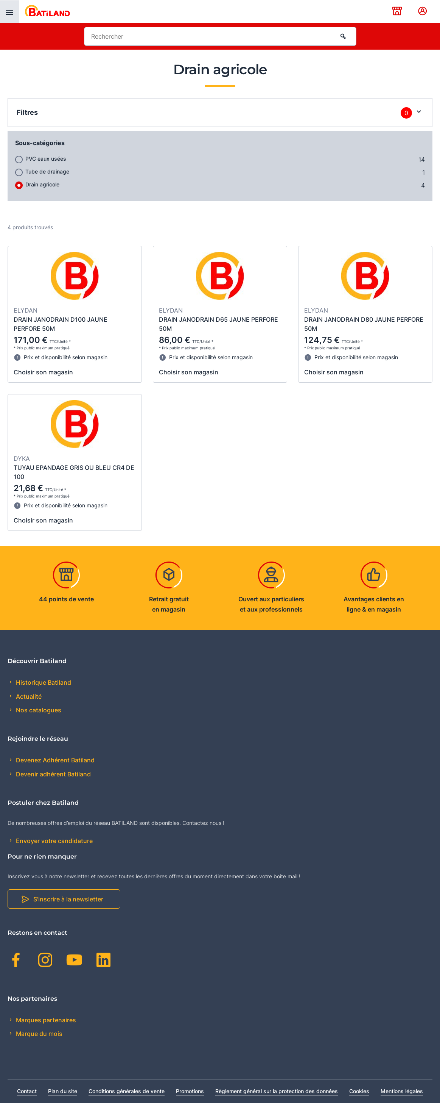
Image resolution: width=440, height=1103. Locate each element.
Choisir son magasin (43, 372)
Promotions (190, 1091)
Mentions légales (402, 1091)
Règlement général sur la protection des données (276, 1091)
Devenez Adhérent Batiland (54, 760)
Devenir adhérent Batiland (52, 774)
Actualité (28, 696)
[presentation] (9, 11)
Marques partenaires (45, 1020)
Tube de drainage (47, 171)
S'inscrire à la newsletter (68, 899)
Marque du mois (38, 1033)
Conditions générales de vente (127, 1091)
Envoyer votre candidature (53, 841)
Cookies (359, 1091)
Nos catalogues (37, 710)
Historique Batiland (42, 682)
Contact (27, 1091)
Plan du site (62, 1091)
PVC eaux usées (45, 158)
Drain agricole (42, 184)
